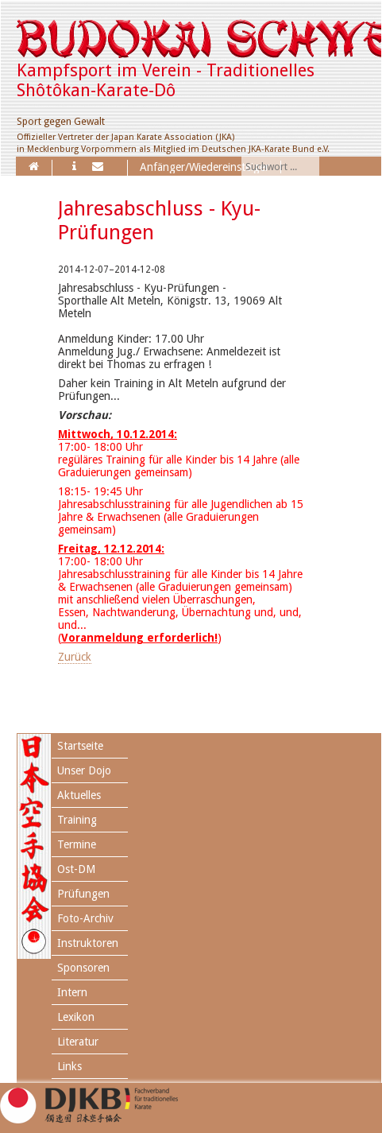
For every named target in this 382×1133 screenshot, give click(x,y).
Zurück (74, 656)
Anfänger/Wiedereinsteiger (204, 167)
